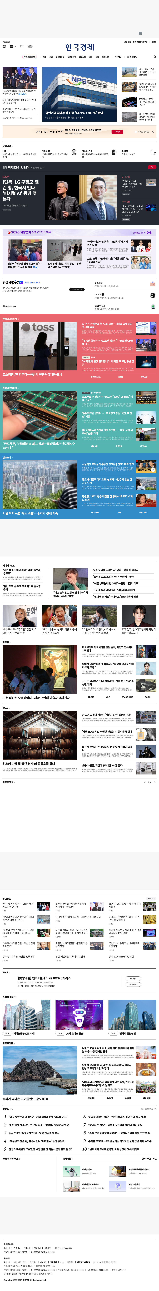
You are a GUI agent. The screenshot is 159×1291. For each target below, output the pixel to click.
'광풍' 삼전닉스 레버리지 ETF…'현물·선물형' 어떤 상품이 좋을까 (132, 209)
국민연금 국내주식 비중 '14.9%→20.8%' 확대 (74, 113)
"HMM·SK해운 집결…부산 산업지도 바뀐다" (19, 945)
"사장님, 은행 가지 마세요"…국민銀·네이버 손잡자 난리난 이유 (18, 931)
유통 (97, 57)
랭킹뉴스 (7, 1109)
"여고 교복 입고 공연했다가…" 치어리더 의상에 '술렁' (70, 594)
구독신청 (17, 1248)
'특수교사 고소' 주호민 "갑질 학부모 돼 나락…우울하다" (19, 631)
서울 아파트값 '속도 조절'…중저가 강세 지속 (30, 513)
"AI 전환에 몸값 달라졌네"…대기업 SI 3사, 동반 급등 (108, 363)
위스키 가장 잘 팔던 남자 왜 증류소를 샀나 (29, 764)
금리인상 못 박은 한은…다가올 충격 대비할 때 (19, 155)
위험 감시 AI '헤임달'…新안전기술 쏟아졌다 (71, 945)
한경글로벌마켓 (10, 388)
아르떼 (6, 642)
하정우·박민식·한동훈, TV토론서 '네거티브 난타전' (107, 243)
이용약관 (70, 1262)
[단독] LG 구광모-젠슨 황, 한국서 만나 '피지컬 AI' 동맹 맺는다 (20, 190)
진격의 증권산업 (122, 1033)
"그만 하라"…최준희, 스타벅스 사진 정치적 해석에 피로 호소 (99, 631)
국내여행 (109, 1098)
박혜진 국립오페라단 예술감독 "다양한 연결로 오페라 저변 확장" (107, 665)
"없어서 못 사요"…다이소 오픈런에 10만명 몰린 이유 (115, 1125)
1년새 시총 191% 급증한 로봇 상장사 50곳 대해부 (113, 1149)
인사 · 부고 (146, 1158)
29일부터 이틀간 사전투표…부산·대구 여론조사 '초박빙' (64, 265)
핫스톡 (88, 357)
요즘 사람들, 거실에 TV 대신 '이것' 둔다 (102, 765)
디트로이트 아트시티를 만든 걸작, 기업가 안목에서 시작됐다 (107, 648)
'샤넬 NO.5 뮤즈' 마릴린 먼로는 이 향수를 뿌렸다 (107, 731)
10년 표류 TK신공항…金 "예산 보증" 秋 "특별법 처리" (107, 260)
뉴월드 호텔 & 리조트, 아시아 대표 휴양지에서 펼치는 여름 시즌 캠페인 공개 (108, 1049)
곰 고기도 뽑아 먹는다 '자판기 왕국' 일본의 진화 (106, 715)
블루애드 (47, 1248)
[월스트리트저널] (21, 46)
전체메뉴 (133, 57)
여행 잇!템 (146, 1098)
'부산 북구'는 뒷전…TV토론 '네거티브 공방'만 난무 (18, 905)
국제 (90, 57)
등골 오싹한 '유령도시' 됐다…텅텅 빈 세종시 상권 (34, 1133)
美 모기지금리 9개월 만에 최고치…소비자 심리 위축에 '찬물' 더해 (107, 431)
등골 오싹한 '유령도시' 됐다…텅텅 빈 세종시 (115, 570)
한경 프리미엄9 (29, 57)
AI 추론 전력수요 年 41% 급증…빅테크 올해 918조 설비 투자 (107, 325)
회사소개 (7, 1248)
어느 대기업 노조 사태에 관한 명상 (95, 155)
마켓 (144, 377)
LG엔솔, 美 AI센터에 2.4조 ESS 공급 (17, 117)
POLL (5, 972)
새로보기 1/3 (151, 899)
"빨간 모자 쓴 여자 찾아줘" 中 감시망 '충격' (22, 587)
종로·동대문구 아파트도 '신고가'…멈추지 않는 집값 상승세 (107, 481)
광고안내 (37, 1248)
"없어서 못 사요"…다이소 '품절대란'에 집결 (115, 597)
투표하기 (133, 978)
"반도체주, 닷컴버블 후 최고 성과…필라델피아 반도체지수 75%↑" (39, 446)
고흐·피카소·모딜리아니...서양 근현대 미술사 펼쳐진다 (36, 698)
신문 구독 (127, 42)
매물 (119, 512)
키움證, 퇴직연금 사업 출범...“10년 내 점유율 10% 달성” (125, 931)
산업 (51, 57)
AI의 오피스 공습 (69, 1033)
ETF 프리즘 (126, 176)
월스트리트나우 (91, 392)
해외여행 (128, 1098)
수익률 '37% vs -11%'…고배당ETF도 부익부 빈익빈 (132, 183)
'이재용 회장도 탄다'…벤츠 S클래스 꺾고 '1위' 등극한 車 (117, 1117)
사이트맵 (43, 1262)
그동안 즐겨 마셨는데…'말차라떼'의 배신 (114, 590)
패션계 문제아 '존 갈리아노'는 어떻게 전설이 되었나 (107, 748)
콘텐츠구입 (22, 1262)
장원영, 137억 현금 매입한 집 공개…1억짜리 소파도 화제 (107, 498)
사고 (154, 1158)
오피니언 (105, 57)
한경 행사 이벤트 (10, 1158)
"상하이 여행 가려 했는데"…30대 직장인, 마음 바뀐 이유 (18, 918)
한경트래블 (8, 1043)
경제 (44, 57)
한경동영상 (8, 782)
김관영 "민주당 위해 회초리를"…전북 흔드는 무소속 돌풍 (24, 265)
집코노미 (82, 57)
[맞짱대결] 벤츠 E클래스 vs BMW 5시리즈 (44, 978)
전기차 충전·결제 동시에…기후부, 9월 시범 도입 (78, 917)
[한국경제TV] (13, 46)
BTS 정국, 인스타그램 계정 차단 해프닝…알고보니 (139, 631)
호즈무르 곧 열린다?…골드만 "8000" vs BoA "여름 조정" (107, 398)
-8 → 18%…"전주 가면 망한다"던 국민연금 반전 (147, 72)
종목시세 (119, 446)
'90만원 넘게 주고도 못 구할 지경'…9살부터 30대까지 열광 (39, 1125)
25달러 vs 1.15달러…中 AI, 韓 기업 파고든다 (147, 102)
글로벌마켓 (71, 57)
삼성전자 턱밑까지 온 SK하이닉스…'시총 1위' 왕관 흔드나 (19, 101)
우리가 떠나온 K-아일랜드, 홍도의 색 (25, 1099)
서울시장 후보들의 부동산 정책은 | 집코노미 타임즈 (108, 464)
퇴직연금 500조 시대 (18, 1033)
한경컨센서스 (95, 377)
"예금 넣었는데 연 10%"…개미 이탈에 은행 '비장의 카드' (38, 1117)
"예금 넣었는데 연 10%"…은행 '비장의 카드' (116, 583)
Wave (5, 708)
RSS (61, 1262)
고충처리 (27, 1248)
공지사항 (67, 1158)
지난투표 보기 (133, 984)
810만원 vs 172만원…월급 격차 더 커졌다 (125, 905)
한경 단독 (6, 176)
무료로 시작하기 (77, 289)
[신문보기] (4, 46)
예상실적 (94, 446)
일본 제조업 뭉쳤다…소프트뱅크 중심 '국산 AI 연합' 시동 (107, 415)
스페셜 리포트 (9, 997)
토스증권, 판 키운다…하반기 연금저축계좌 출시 (32, 374)
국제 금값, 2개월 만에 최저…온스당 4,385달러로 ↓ (124, 918)
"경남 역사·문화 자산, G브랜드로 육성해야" (124, 945)
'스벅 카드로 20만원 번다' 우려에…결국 (113, 577)
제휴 (15, 1262)
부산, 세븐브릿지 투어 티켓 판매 (70, 956)
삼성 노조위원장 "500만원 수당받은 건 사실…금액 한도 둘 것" (40, 1149)
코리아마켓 (60, 57)
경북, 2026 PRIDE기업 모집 (121, 956)
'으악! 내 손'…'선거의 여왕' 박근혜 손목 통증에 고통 (59, 631)
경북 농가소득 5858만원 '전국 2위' (18, 956)
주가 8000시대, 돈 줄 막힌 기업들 (55, 155)
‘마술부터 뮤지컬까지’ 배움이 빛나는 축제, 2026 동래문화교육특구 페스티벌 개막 (108, 1083)
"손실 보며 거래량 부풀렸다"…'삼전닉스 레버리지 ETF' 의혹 (119, 1133)
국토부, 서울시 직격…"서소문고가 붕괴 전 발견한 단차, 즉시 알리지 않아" (72, 933)
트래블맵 (91, 1098)
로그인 (154, 42)
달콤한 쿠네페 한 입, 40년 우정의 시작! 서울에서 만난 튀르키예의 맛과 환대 (106, 1066)
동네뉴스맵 (95, 512)
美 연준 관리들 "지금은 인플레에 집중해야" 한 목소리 (71, 905)
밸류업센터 (143, 512)
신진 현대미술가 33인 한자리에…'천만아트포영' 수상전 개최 (108, 682)
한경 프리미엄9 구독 (140, 42)
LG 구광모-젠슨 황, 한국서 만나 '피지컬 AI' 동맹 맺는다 (36, 1141)
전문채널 (118, 57)
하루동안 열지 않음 (143, 132)
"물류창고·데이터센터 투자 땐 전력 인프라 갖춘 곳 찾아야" (19, 92)
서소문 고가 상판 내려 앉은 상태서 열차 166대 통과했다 (147, 117)
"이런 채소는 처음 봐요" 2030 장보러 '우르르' (22, 571)
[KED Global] (30, 46)
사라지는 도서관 (128, 153)
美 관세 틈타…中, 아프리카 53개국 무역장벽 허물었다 (19, 110)
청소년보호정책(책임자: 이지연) (105, 1262)
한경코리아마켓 (10, 318)
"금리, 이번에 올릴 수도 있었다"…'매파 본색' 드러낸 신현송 (147, 87)
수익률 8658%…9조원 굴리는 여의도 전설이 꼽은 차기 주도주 (119, 1141)
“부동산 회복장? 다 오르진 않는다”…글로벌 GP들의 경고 (107, 342)
